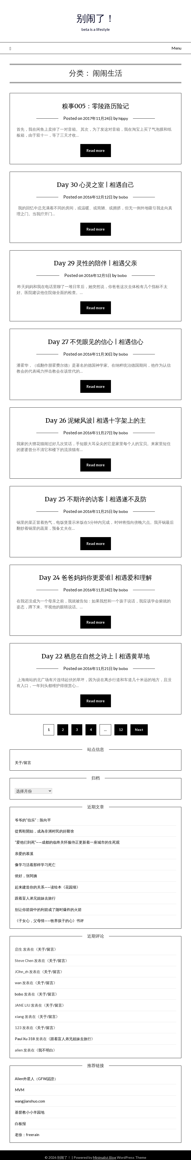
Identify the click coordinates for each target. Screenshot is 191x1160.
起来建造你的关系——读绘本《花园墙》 (47, 890)
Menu (176, 48)
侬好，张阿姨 (26, 878)
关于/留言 (23, 765)
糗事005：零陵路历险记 (95, 105)
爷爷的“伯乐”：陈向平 (33, 823)
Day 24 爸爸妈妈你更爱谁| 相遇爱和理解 (95, 579)
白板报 (20, 1126)
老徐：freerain (27, 1137)
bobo (124, 197)
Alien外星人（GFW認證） (36, 1081)
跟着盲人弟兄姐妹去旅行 (35, 901)
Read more (95, 150)
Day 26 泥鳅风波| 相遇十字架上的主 (95, 421)
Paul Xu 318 (25, 1041)
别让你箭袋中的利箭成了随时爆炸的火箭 (48, 912)
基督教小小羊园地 (29, 1115)
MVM (19, 1092)
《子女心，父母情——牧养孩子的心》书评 (49, 923)
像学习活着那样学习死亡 (35, 867)
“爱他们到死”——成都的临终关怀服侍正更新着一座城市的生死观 (67, 845)
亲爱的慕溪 (24, 856)
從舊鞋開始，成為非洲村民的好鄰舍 (44, 834)
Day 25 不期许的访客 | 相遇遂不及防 (95, 500)
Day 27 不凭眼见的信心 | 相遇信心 (96, 342)
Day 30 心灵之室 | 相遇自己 (95, 184)
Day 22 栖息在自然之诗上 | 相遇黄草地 (95, 658)
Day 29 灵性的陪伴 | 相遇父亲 (95, 263)
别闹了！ (95, 17)
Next (139, 732)
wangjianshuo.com (30, 1104)
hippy (124, 118)
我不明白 (45, 1053)
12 (121, 732)
